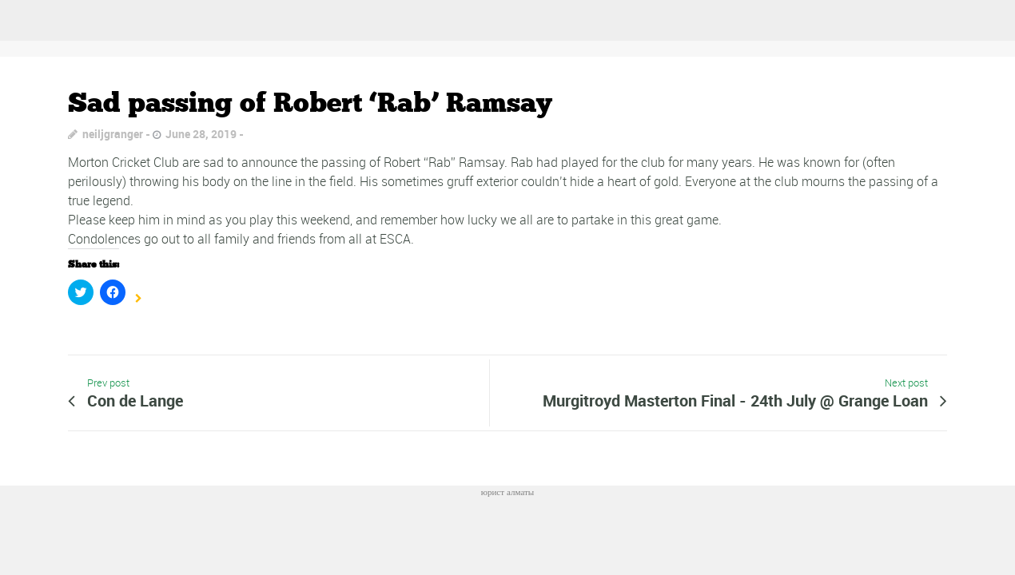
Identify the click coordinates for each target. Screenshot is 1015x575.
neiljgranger (112, 133)
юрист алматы (507, 492)
